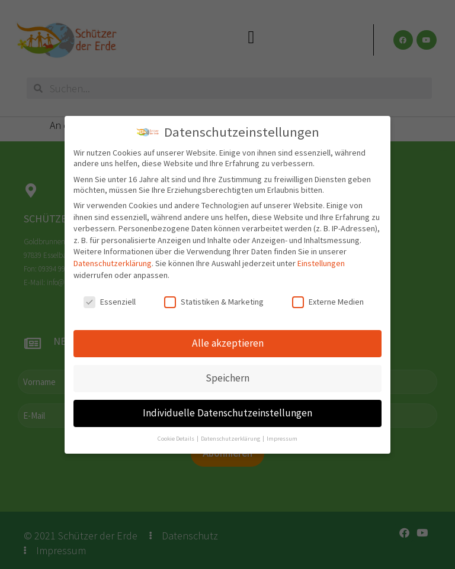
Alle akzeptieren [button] (228, 343)
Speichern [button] (227, 377)
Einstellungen (321, 263)
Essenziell (110, 301)
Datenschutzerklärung (112, 263)
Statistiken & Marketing (214, 301)
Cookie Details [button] (177, 438)
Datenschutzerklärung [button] (231, 438)
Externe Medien (328, 301)
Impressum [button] (282, 438)
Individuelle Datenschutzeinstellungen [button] (227, 412)
